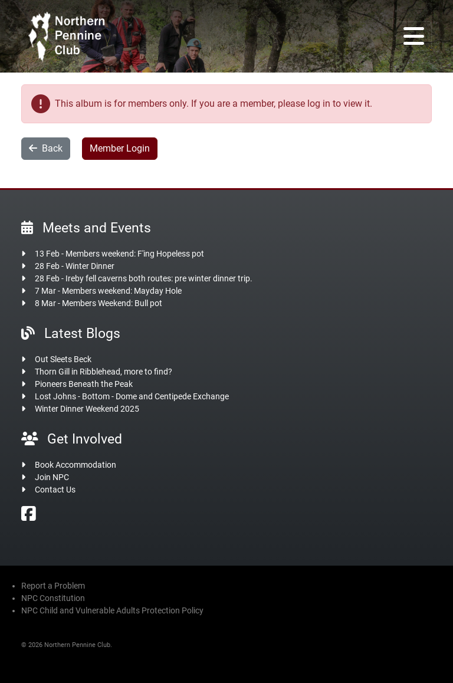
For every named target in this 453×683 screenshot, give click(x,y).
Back (46, 148)
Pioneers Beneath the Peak (84, 384)
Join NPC (52, 477)
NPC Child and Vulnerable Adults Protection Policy (112, 610)
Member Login (120, 148)
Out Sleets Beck (63, 359)
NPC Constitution (53, 598)
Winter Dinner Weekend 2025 (87, 408)
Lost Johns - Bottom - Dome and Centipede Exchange (132, 396)
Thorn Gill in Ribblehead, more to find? (103, 371)
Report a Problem (53, 585)
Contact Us (55, 489)
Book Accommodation (75, 464)
